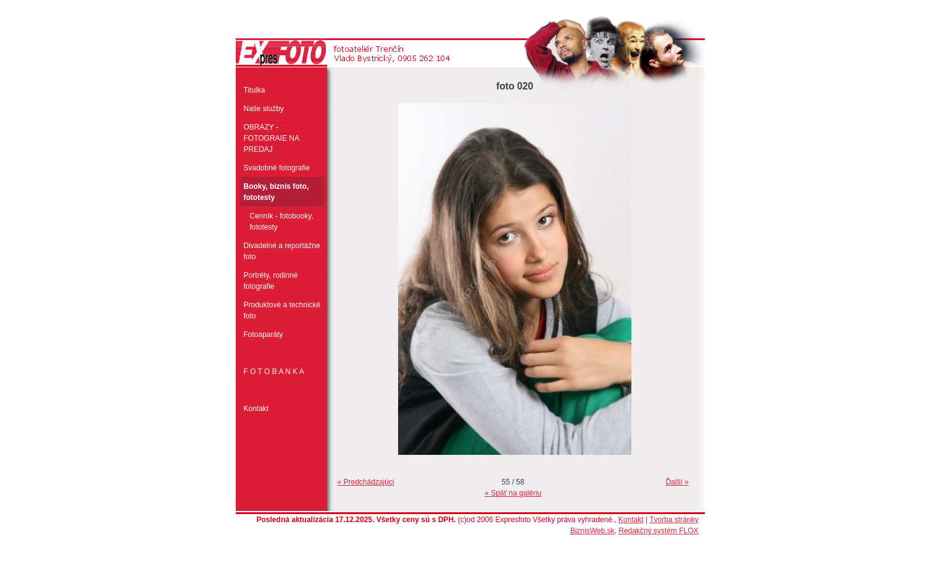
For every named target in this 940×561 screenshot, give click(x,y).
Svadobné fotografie (277, 168)
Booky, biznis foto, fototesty (276, 192)
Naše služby (264, 108)
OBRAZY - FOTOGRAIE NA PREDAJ (271, 138)
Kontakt (256, 408)
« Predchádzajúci (366, 482)
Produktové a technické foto (282, 310)
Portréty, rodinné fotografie (271, 281)
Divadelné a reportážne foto (282, 251)
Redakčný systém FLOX (658, 530)
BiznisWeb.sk (592, 530)
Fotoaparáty (263, 334)
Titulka (254, 90)
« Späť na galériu (513, 493)
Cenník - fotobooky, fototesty (282, 221)
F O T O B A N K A (274, 371)
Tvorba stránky (673, 519)
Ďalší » (676, 482)
